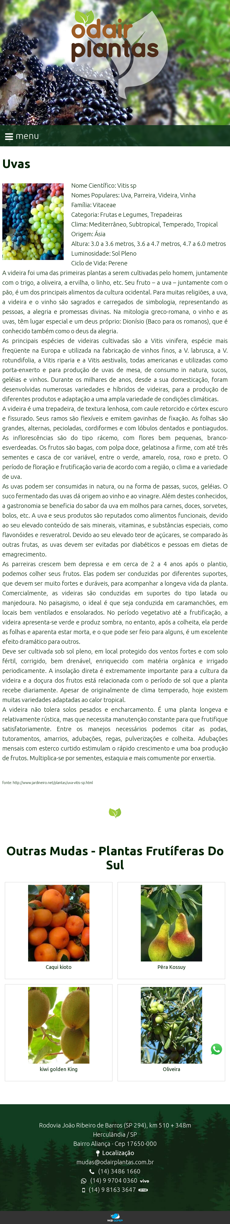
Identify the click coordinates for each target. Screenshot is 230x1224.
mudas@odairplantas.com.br (115, 1162)
